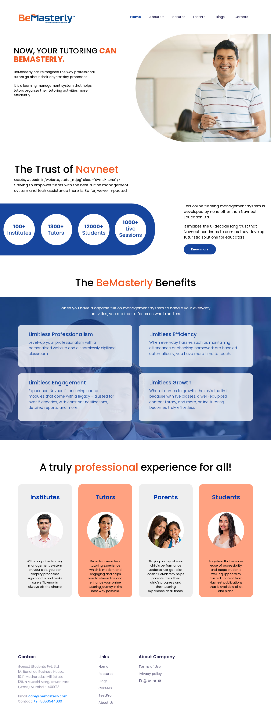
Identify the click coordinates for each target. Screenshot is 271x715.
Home (135, 16)
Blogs (220, 16)
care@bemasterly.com (47, 696)
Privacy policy (150, 673)
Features (177, 16)
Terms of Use (150, 666)
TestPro (199, 16)
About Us (156, 16)
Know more (200, 249)
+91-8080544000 (47, 701)
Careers (241, 16)
